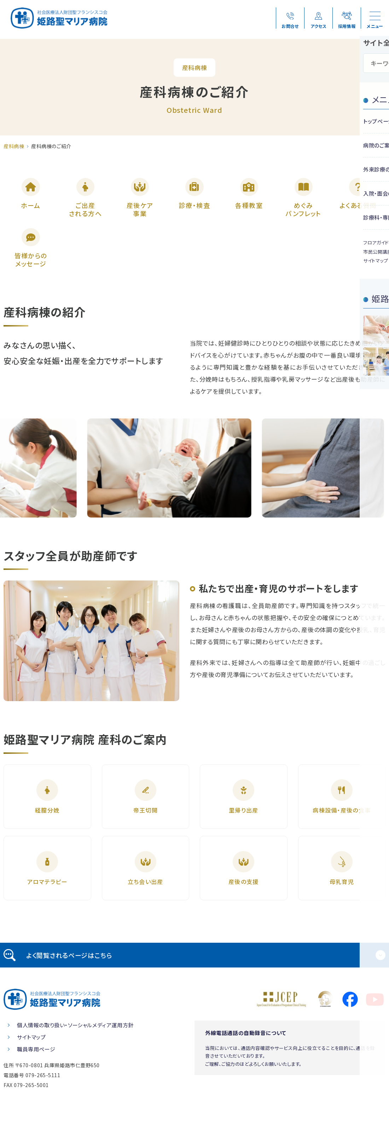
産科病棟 (14, 146)
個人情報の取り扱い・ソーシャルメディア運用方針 (75, 1058)
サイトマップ (31, 1070)
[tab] (194, 988)
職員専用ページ (36, 1082)
